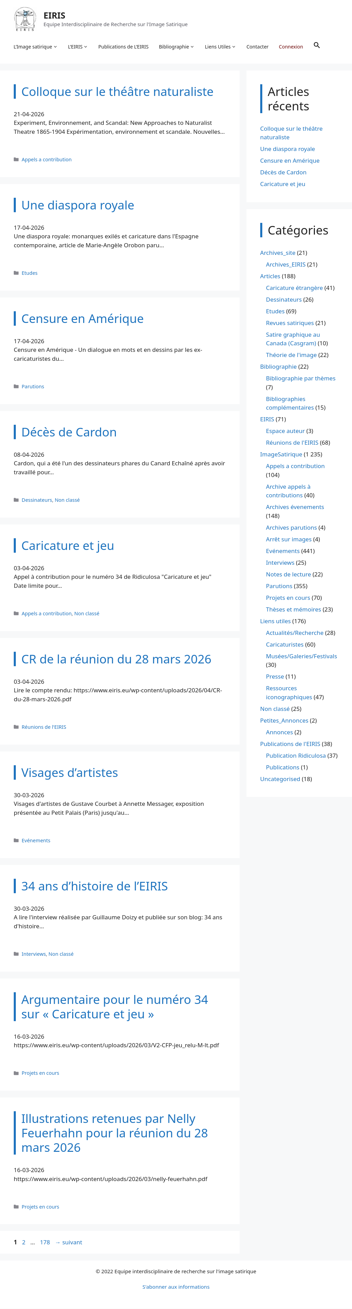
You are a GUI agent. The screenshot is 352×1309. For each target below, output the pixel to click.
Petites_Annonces (284, 721)
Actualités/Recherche (295, 633)
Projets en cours (40, 1073)
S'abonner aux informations (175, 1287)
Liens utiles (275, 621)
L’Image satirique (36, 46)
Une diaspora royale (287, 149)
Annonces (279, 732)
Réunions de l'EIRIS (44, 727)
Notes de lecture (288, 574)
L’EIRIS (78, 46)
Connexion (291, 46)
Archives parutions (291, 528)
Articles (270, 276)
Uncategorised (280, 779)
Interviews (34, 954)
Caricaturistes (285, 645)
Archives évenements (295, 507)
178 (46, 1243)
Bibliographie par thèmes (301, 379)
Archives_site (278, 253)
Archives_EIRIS (286, 265)
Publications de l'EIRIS (290, 744)
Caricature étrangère (294, 288)
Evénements (36, 840)
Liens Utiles (220, 46)
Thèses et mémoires (293, 610)
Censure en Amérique (290, 161)
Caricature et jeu (282, 184)
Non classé (67, 500)
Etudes (29, 273)
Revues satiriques (290, 323)
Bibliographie (177, 46)
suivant (68, 1243)
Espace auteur (285, 431)
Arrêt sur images (289, 539)
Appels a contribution (47, 159)
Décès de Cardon (283, 173)
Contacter (258, 46)
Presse (275, 677)
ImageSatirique (281, 455)
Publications (282, 767)
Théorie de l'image (291, 355)
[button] (317, 46)
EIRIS (55, 15)
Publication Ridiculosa (296, 756)
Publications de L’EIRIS (124, 46)
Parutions (33, 386)
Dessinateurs (37, 500)
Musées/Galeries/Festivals (301, 656)
